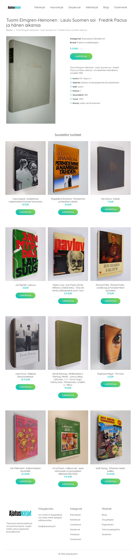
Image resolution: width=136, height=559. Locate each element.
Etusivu (9, 30)
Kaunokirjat (56, 7)
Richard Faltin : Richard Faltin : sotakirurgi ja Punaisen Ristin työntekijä (110, 288)
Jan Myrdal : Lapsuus (25, 285)
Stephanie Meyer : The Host (110, 374)
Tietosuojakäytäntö (111, 530)
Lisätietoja (81, 57)
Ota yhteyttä (107, 520)
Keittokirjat (92, 7)
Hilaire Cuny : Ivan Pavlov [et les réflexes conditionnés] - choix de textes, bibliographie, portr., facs (68, 288)
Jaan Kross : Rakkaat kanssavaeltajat (25, 375)
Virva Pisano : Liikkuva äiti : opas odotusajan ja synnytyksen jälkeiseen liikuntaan (68, 471)
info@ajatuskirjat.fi (47, 527)
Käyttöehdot (108, 525)
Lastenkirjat (75, 525)
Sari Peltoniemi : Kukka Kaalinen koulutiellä (25, 470)
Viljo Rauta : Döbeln (110, 199)
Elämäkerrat (99, 39)
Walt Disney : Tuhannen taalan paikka (110, 470)
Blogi (106, 7)
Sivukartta (106, 535)
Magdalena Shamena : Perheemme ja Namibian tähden (68, 200)
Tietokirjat (39, 7)
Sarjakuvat (75, 7)
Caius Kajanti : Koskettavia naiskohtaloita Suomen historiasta (25, 200)
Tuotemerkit (120, 7)
